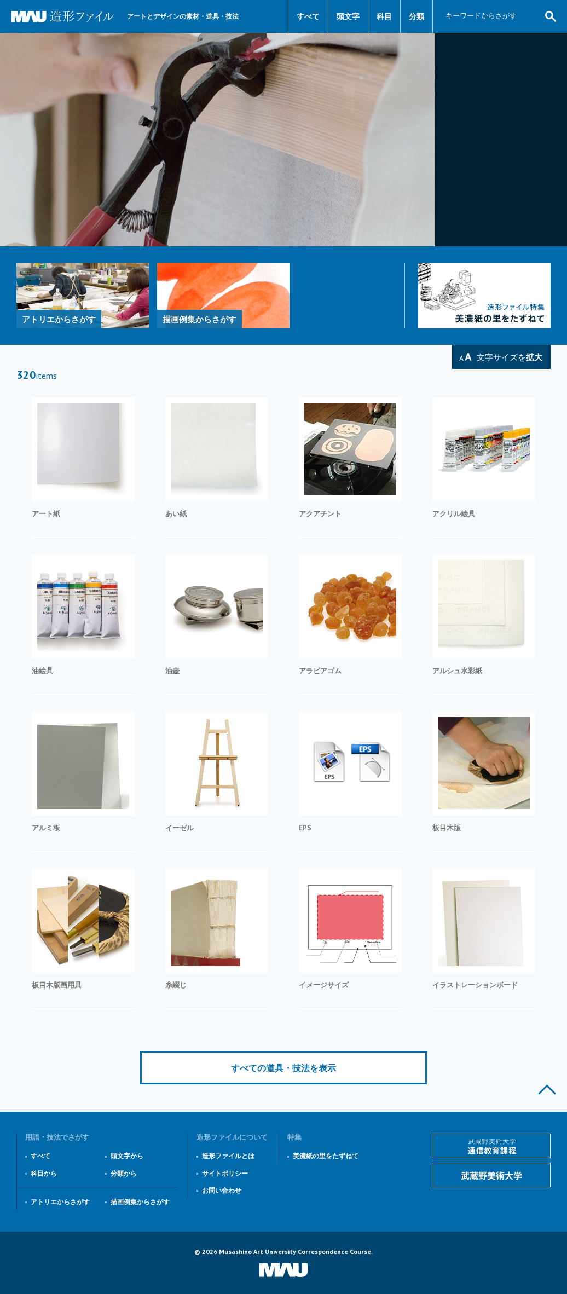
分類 (416, 16)
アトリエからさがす (60, 1202)
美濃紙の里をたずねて (325, 1156)
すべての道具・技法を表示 (283, 1067)
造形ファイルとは (228, 1156)
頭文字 (348, 16)
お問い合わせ (221, 1190)
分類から (124, 1173)
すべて (308, 16)
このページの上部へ (547, 1089)
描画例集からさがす (140, 1202)
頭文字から (127, 1156)
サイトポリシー (225, 1173)
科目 (384, 16)
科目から (44, 1173)
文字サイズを (509, 357)
